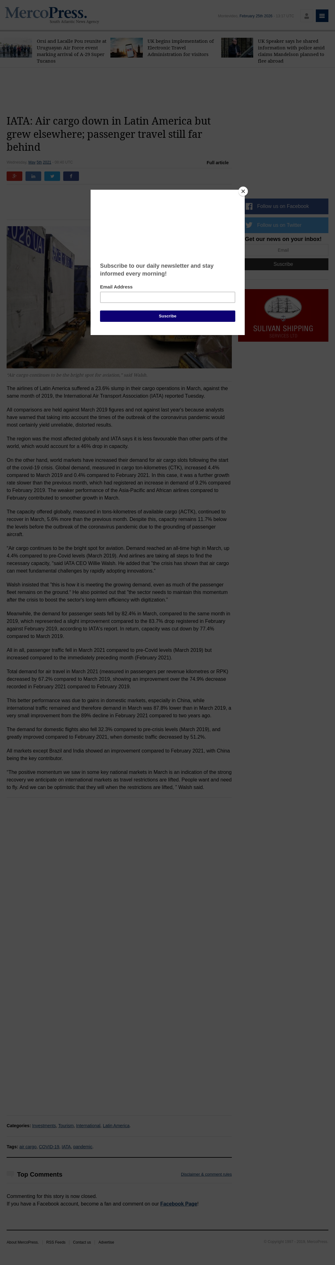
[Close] (243, 191)
